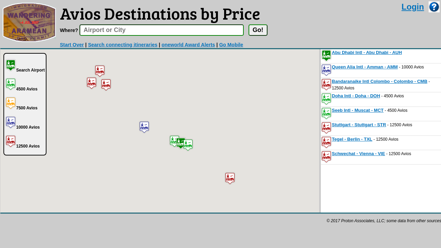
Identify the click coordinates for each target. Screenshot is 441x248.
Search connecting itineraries (123, 44)
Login (412, 6)
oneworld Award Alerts (188, 44)
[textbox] (162, 30)
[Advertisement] (125, 229)
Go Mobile (231, 44)
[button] (180, 143)
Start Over (72, 44)
